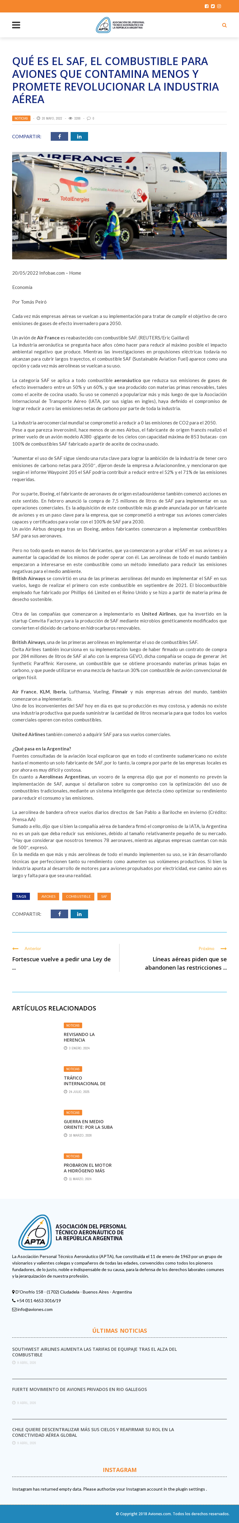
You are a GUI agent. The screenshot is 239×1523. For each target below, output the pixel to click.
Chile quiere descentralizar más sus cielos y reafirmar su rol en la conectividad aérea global (93, 1432)
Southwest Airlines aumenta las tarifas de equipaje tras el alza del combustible (94, 1352)
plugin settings (191, 1489)
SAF (104, 896)
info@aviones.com (35, 1309)
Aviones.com (159, 1513)
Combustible (78, 896)
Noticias (21, 118)
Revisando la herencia (79, 1037)
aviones (48, 896)
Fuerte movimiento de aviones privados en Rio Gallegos (79, 1389)
